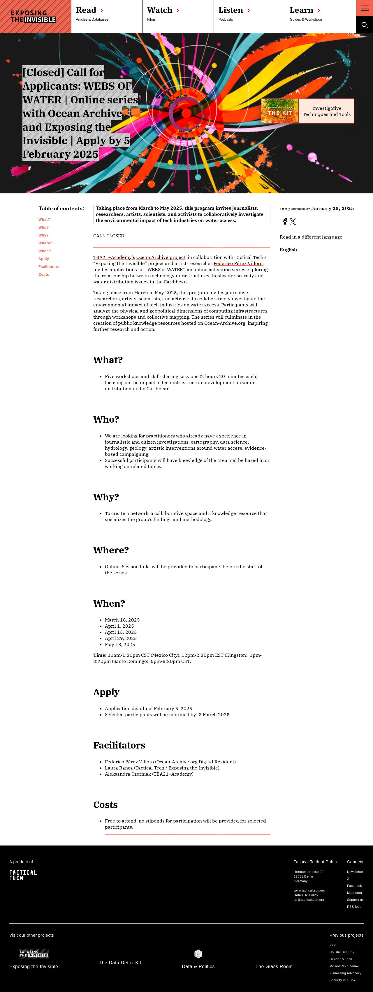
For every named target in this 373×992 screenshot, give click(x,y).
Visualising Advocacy (346, 973)
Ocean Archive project (160, 257)
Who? (43, 227)
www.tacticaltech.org (309, 890)
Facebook (354, 885)
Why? (43, 235)
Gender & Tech (341, 959)
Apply (43, 259)
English (288, 249)
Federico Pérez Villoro (238, 263)
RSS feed (354, 906)
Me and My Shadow (345, 966)
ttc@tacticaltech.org (309, 899)
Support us (355, 899)
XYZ (333, 945)
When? (44, 251)
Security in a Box (343, 980)
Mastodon (354, 892)
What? (44, 220)
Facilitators (48, 267)
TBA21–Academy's (114, 257)
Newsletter (355, 871)
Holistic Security (342, 952)
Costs (43, 275)
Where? (45, 243)
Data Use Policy (306, 895)
